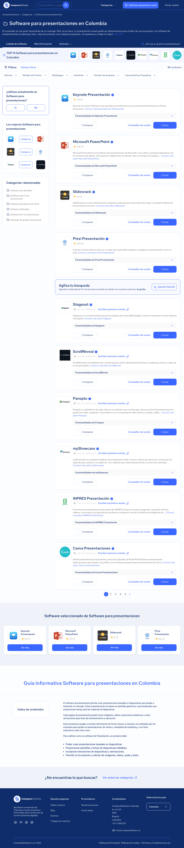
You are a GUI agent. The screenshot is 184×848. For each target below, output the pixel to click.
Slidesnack (82, 191)
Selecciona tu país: (156, 797)
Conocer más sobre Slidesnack (110, 205)
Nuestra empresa (60, 798)
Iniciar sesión (172, 5)
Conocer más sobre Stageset (97, 318)
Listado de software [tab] (16, 43)
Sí (15, 107)
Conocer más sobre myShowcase (88, 465)
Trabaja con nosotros (60, 821)
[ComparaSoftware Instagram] (32, 822)
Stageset (81, 304)
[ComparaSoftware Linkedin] (15, 822)
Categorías (109, 5)
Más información (43, 43)
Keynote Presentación (91, 94)
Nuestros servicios (89, 805)
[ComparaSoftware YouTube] (21, 822)
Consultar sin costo (139, 125)
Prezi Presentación (89, 238)
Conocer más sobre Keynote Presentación (104, 108)
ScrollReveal (83, 351)
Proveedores (88, 798)
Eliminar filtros (28, 67)
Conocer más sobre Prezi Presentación (96, 252)
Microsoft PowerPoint (91, 141)
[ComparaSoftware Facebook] (26, 822)
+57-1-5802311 (119, 823)
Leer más (118, 34)
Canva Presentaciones (92, 548)
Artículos (65, 43)
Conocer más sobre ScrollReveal (105, 365)
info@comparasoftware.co (126, 830)
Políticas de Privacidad (109, 842)
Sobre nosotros (58, 805)
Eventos (54, 815)
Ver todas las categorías (120, 777)
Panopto (80, 398)
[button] (125, 116)
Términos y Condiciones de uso (155, 842)
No (36, 107)
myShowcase (84, 448)
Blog (53, 810)
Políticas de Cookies (130, 842)
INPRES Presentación (91, 498)
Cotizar (165, 125)
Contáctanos (119, 798)
